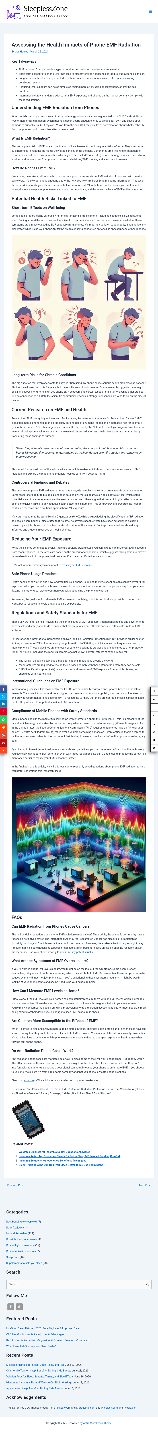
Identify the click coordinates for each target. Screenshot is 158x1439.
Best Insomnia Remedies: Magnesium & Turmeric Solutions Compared (47, 1340)
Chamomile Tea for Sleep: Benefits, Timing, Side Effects (38, 1370)
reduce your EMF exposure (77, 565)
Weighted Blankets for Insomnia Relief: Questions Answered (54, 1152)
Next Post (146, 1185)
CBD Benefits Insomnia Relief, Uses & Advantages (35, 1334)
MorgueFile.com (85, 1407)
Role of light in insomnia (20, 1245)
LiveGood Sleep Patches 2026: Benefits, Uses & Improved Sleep (43, 1328)
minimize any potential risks (76, 952)
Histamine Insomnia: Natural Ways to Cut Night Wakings (39, 1382)
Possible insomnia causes (21, 1239)
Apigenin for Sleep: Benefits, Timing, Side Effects (34, 1388)
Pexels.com (130, 1407)
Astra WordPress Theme (97, 1423)
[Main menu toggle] (150, 11)
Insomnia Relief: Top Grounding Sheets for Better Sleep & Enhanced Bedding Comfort (69, 1156)
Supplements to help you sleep (24, 1263)
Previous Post (14, 1185)
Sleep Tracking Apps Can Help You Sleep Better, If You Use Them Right (61, 1165)
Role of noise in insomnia (21, 1251)
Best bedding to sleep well (21, 1221)
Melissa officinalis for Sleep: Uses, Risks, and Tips (35, 1364)
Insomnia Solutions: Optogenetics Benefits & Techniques (52, 1160)
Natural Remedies (16, 1233)
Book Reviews (14, 1227)
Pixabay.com (63, 1407)
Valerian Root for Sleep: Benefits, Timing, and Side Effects (40, 1376)
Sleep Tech (12, 1257)
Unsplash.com (109, 1407)
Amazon (29, 1080)
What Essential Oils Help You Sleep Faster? (31, 1346)
